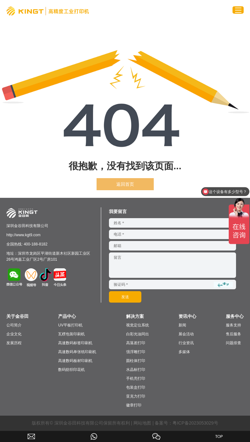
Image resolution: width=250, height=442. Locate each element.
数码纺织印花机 (71, 369)
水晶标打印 (135, 369)
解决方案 (135, 316)
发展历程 (14, 343)
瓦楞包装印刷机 (71, 334)
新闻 (182, 325)
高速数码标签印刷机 (75, 343)
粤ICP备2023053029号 (195, 422)
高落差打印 (135, 343)
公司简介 (14, 325)
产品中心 (67, 316)
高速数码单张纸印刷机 (77, 352)
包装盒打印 (135, 387)
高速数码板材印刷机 (75, 360)
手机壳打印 (135, 378)
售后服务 (233, 334)
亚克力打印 (135, 396)
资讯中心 (187, 316)
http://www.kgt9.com (23, 235)
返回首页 (125, 184)
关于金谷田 (17, 316)
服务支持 (233, 325)
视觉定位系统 (137, 325)
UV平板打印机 (70, 325)
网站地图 (142, 422)
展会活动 (186, 334)
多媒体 (184, 352)
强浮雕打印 (135, 352)
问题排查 (233, 343)
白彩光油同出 (137, 334)
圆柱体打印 (135, 360)
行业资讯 (186, 343)
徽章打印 (133, 405)
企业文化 (14, 334)
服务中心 (235, 316)
